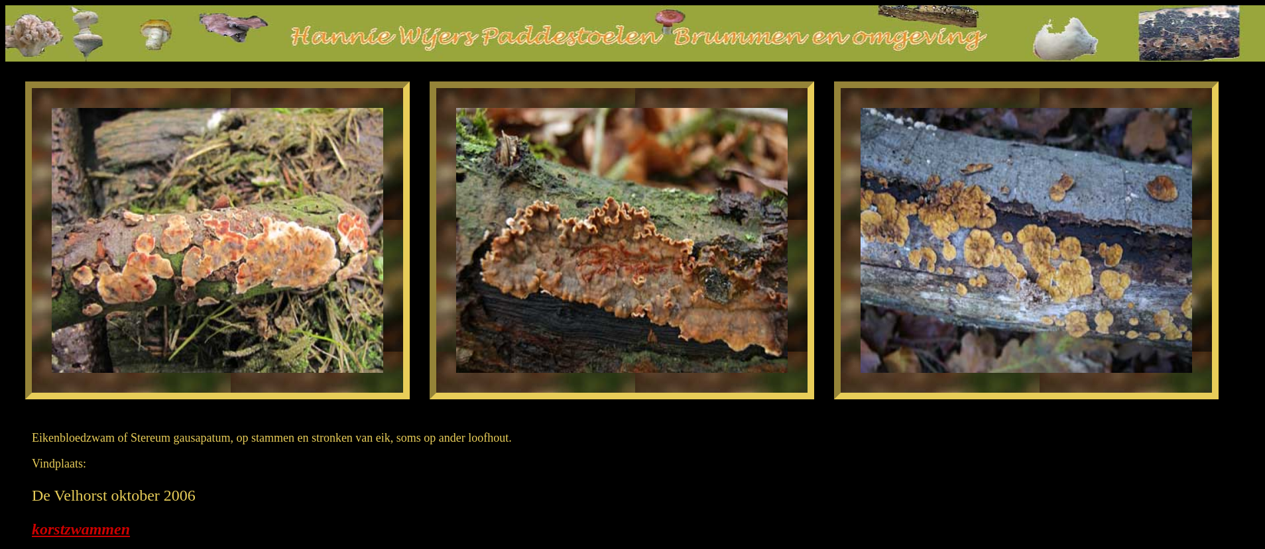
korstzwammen (81, 529)
